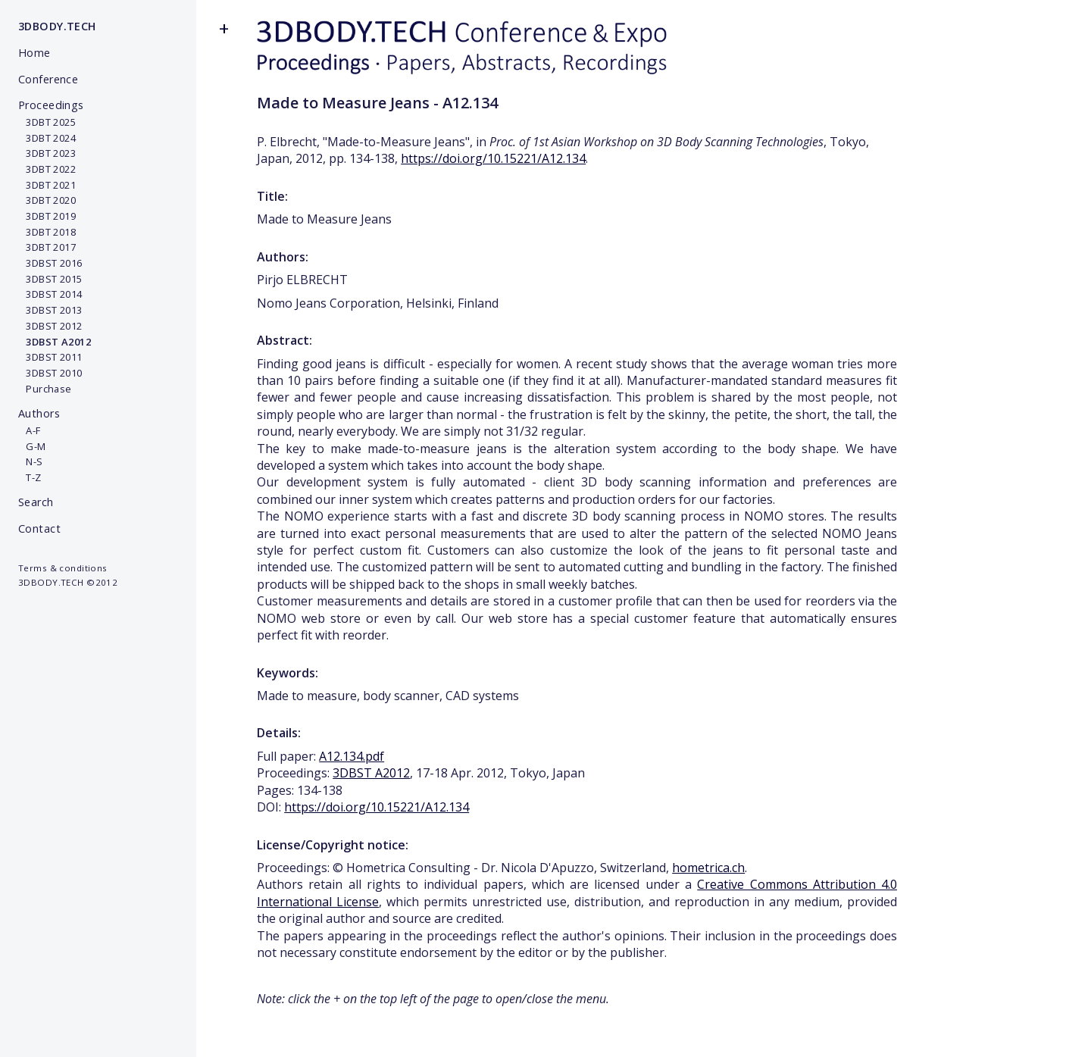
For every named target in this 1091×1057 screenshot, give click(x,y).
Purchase (45, 389)
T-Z (30, 477)
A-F (29, 430)
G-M (32, 446)
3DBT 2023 (47, 153)
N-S (30, 461)
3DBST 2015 (50, 279)
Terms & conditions (63, 568)
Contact (39, 528)
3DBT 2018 (47, 232)
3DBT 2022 (47, 169)
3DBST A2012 (371, 773)
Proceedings (51, 105)
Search (36, 502)
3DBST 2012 (50, 326)
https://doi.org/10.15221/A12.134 (493, 158)
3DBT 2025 (47, 122)
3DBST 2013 (50, 310)
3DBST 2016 (50, 263)
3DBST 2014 (50, 294)
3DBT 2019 (47, 216)
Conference (48, 79)
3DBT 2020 (47, 200)
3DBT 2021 (47, 185)
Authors (39, 413)
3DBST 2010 (50, 373)
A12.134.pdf (351, 756)
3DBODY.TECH (57, 26)
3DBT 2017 (47, 247)
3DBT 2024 (47, 138)
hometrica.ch (708, 867)
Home (34, 52)
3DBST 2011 (50, 357)
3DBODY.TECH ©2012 (67, 582)
